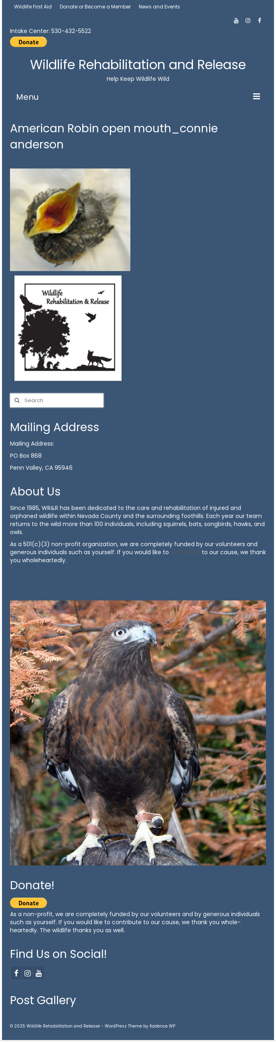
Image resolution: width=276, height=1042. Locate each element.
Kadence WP (162, 1026)
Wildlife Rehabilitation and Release (138, 64)
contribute (185, 552)
